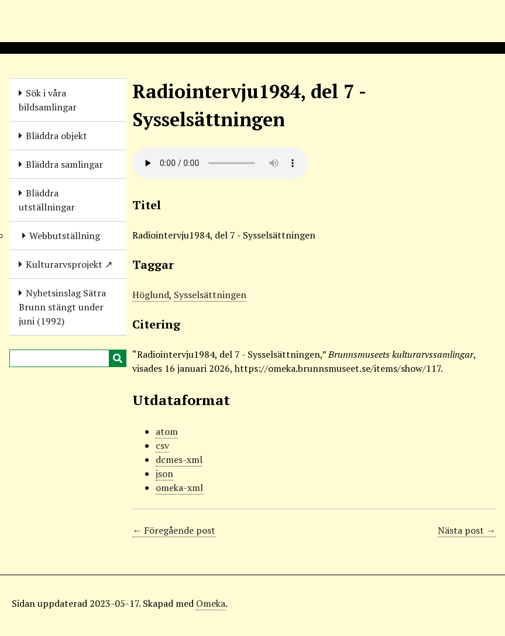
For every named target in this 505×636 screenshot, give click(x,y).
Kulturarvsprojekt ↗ (69, 264)
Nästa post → (467, 530)
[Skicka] (117, 358)
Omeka (210, 603)
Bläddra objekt (56, 135)
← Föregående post (173, 530)
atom (167, 431)
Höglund (150, 294)
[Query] (67, 358)
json (164, 473)
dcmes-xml (179, 459)
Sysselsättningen (210, 294)
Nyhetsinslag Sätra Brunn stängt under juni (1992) (62, 306)
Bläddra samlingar (64, 164)
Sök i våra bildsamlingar (48, 100)
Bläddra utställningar (47, 199)
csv (162, 445)
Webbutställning (64, 235)
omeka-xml (179, 487)
